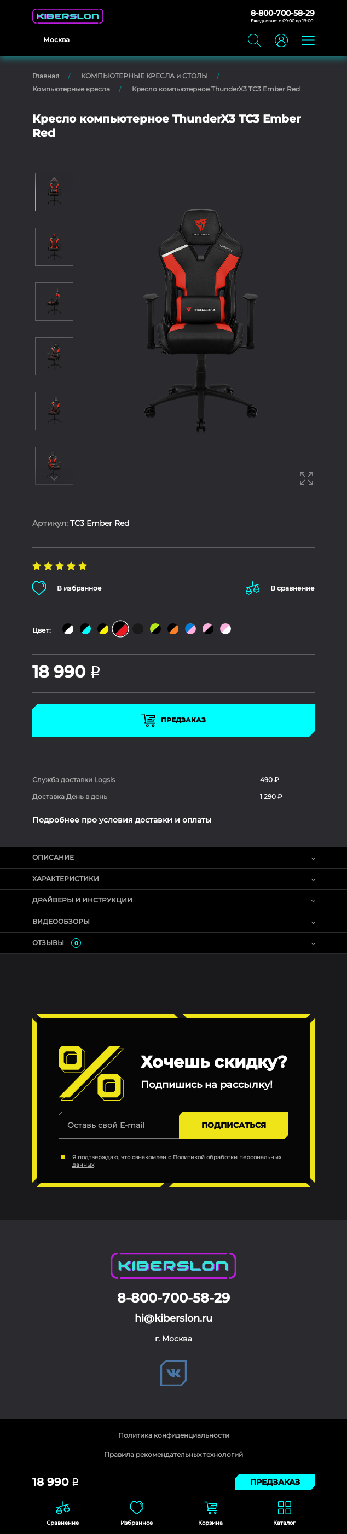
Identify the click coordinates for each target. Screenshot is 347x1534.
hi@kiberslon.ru (173, 1318)
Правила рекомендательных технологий (173, 1454)
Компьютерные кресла (71, 89)
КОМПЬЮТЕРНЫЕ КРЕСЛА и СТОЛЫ (144, 76)
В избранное (67, 588)
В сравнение (280, 588)
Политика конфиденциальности (173, 1435)
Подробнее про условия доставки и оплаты (121, 820)
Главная (45, 76)
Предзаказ (173, 720)
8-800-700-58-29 (283, 13)
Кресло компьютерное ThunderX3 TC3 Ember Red (216, 89)
